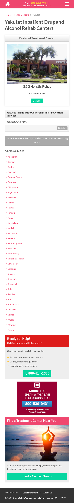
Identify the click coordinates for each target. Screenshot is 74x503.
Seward (10, 274)
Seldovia (11, 268)
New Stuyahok (14, 243)
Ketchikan (12, 223)
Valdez (10, 314)
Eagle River (12, 192)
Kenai (9, 217)
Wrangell (11, 324)
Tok (8, 299)
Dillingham (12, 187)
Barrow (10, 161)
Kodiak (10, 228)
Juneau (10, 212)
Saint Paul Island (15, 258)
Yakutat (10, 330)
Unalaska (11, 309)
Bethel (10, 167)
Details (37, 100)
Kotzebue (11, 233)
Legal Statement (30, 492)
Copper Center (14, 177)
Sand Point (12, 263)
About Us (47, 492)
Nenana (10, 238)
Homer (10, 207)
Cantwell (11, 172)
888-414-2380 (37, 373)
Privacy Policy (11, 492)
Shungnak (11, 284)
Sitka (9, 289)
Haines (10, 202)
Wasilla (10, 319)
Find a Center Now (37, 476)
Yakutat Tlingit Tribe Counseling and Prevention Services (34, 114)
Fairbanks (11, 197)
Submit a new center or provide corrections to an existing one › (37, 140)
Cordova (11, 182)
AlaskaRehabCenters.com (24, 498)
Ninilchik (11, 248)
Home (8, 14)
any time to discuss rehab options (37, 4)
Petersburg (12, 253)
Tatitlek (10, 294)
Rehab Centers (21, 14)
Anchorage (12, 156)
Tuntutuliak (12, 304)
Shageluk (11, 279)
